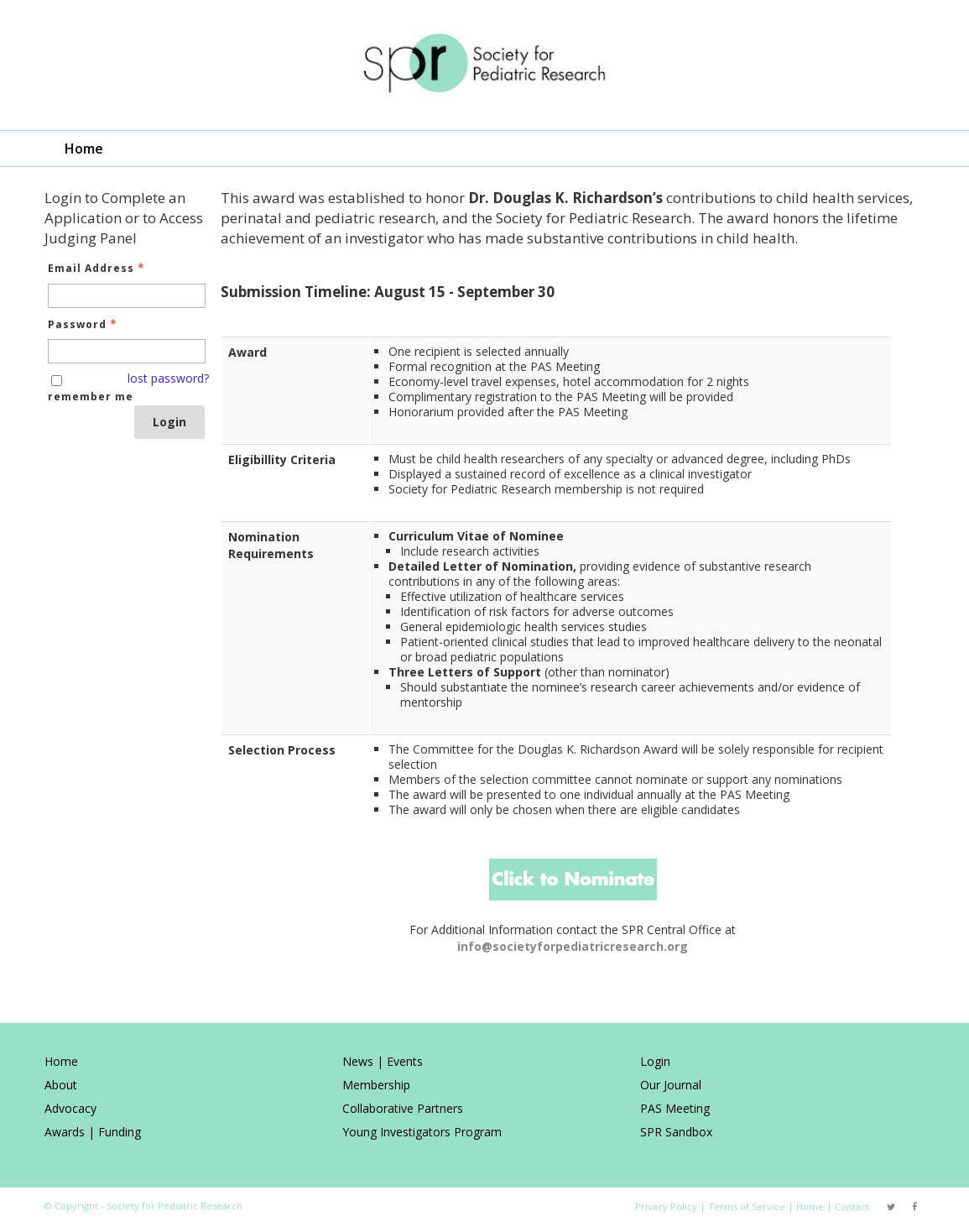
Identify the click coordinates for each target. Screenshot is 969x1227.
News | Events (382, 1061)
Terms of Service (746, 1206)
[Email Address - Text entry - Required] (127, 296)
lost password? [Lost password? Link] (168, 378)
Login (169, 422)
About (60, 1085)
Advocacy (70, 1108)
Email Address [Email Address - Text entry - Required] (98, 268)
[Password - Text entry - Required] (127, 351)
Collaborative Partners (402, 1108)
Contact (852, 1206)
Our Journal (670, 1085)
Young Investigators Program (422, 1132)
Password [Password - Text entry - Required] (84, 324)
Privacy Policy (666, 1206)
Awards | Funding (92, 1132)
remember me (90, 396)
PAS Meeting (675, 1108)
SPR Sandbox (676, 1132)
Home (84, 148)
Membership (376, 1085)
